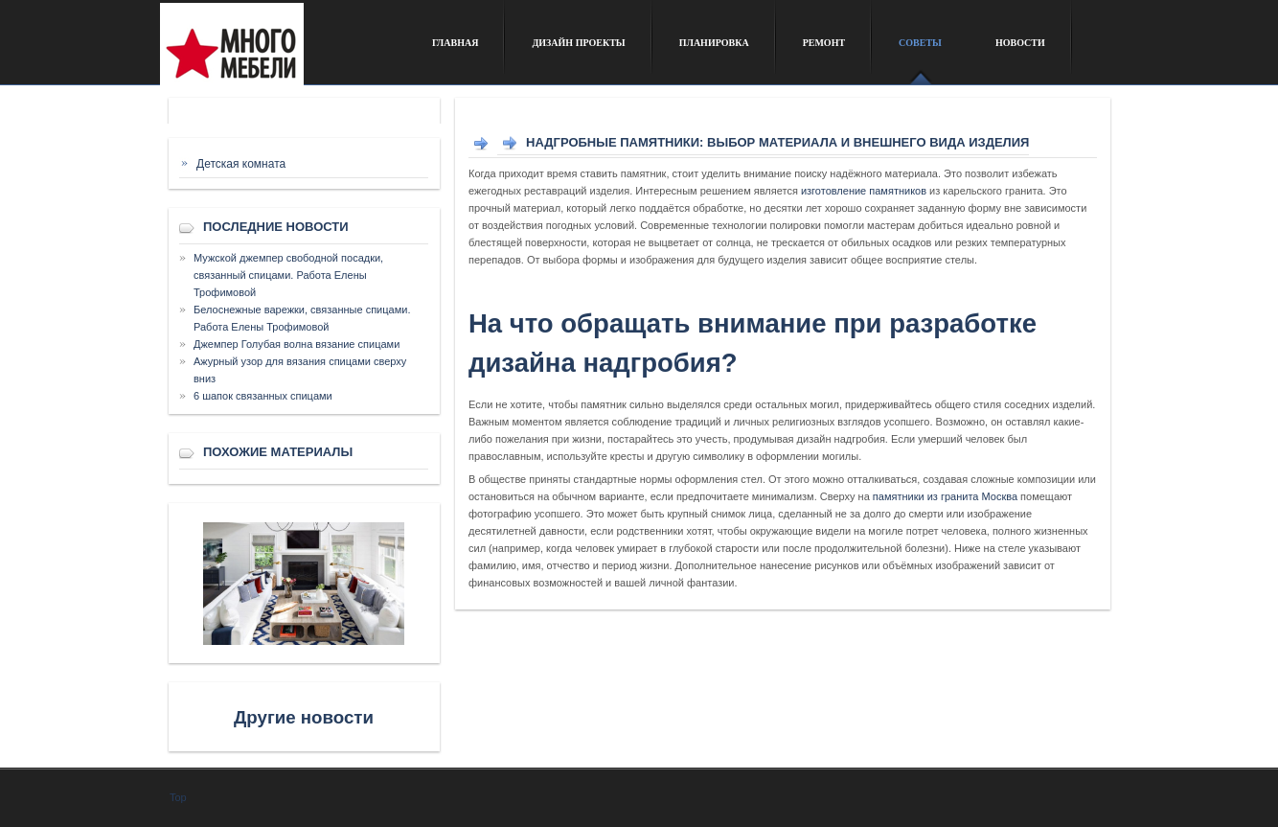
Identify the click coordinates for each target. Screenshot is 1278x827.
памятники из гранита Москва (945, 496)
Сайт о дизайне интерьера (282, 51)
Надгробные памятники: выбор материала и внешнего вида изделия (777, 142)
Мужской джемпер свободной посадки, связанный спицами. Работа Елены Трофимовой (288, 275)
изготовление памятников (863, 190)
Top (178, 797)
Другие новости (304, 717)
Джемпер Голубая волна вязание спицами (296, 344)
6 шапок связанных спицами (263, 396)
